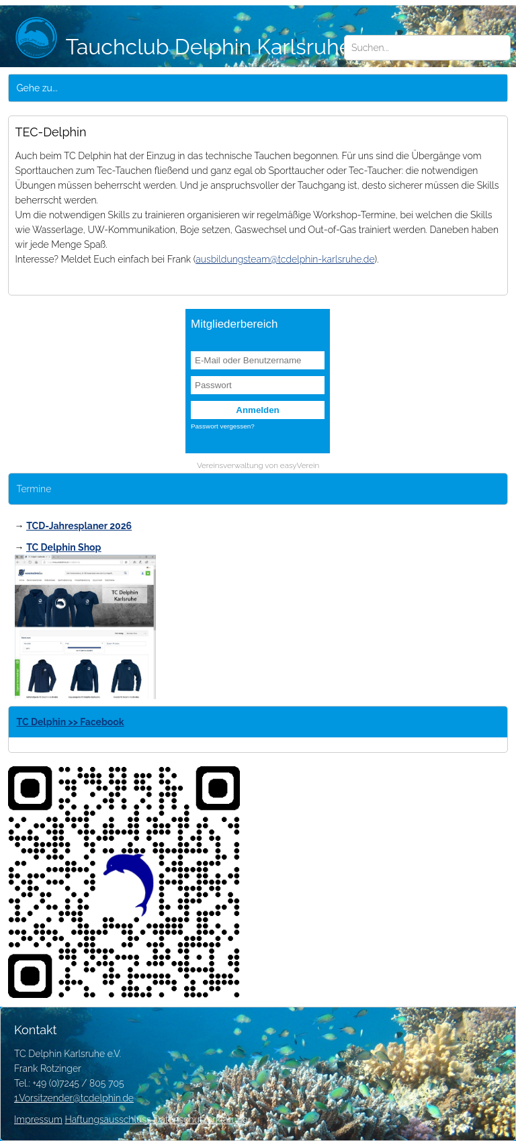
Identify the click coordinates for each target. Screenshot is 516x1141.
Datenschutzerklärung (200, 1119)
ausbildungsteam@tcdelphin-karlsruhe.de (285, 259)
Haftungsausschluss (107, 1119)
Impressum (38, 1119)
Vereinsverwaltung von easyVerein (258, 465)
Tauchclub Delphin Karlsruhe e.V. (202, 46)
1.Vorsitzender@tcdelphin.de (74, 1098)
